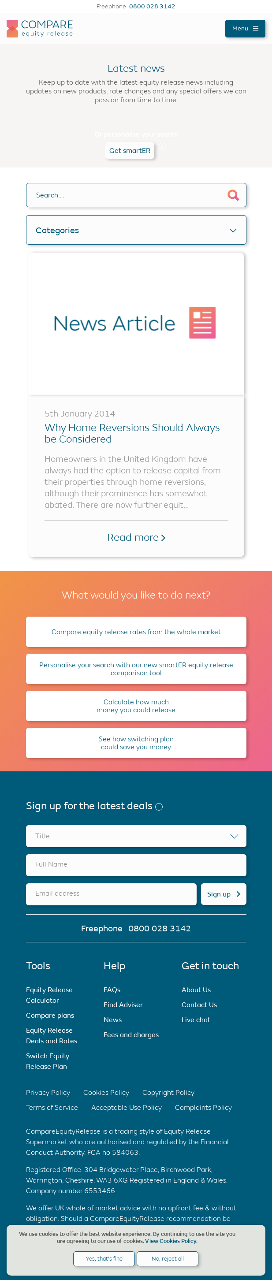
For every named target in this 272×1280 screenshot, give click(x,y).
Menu (245, 28)
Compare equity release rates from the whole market (136, 632)
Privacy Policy (48, 1092)
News (113, 1020)
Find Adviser (123, 1005)
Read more (136, 537)
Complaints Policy (203, 1107)
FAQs (112, 990)
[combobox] (136, 836)
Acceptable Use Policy (126, 1107)
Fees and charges (131, 1035)
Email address (57, 893)
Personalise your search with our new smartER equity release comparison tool (136, 669)
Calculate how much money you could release (136, 706)
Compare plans (50, 1015)
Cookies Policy (106, 1092)
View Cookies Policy (170, 1241)
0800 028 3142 (152, 7)
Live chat (196, 1020)
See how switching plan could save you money (136, 743)
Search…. (50, 195)
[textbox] (136, 836)
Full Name (51, 864)
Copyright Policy (168, 1092)
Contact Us (199, 1005)
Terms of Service (52, 1107)
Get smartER (129, 150)
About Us (196, 990)
